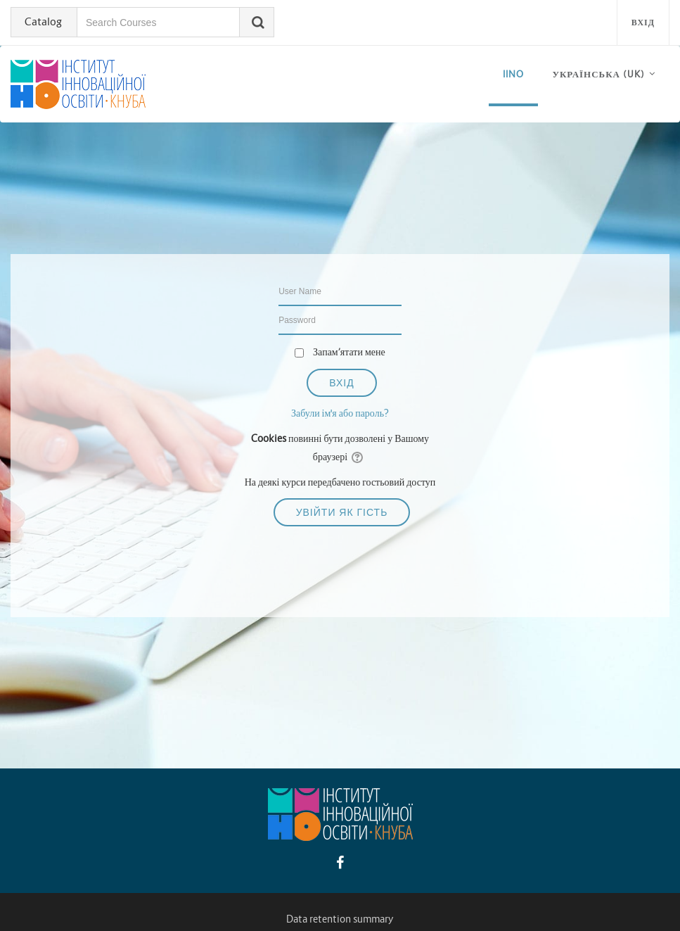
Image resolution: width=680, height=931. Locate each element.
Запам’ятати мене (349, 352)
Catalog (43, 21)
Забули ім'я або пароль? (340, 413)
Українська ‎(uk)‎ (598, 74)
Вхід (643, 22)
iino (513, 74)
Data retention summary (340, 919)
